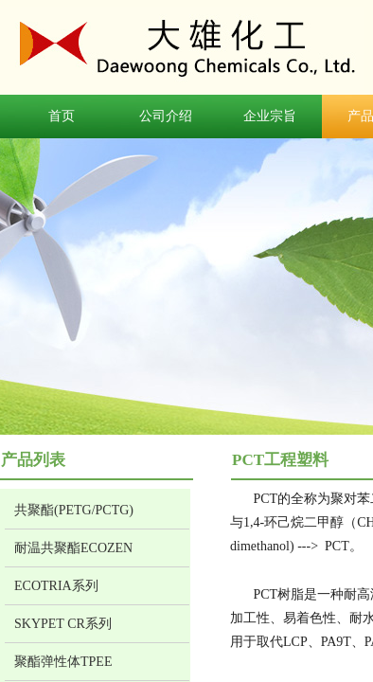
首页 (61, 116)
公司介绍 (165, 116)
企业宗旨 (269, 116)
